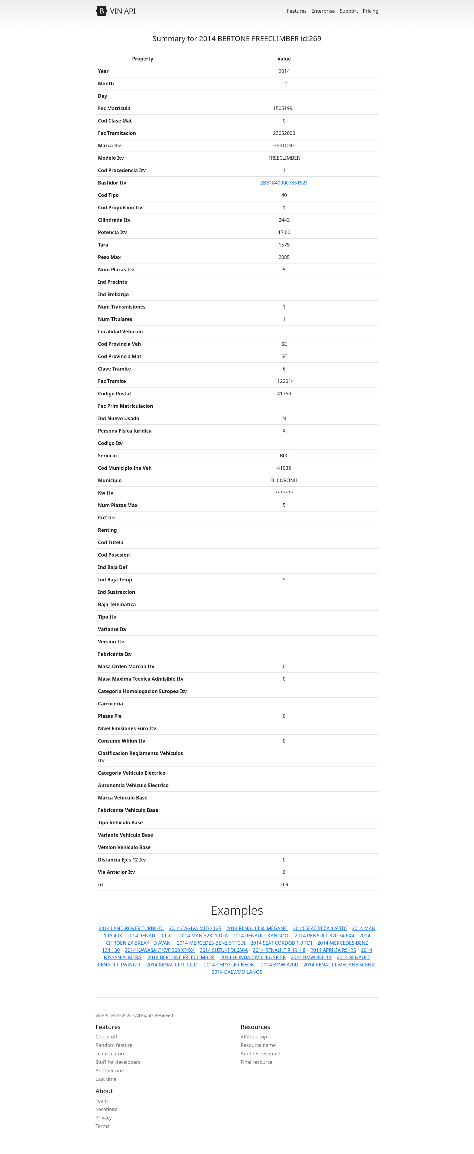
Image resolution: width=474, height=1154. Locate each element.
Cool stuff (106, 1036)
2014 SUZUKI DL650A (224, 950)
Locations (106, 1109)
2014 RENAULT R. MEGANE (257, 928)
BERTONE (284, 145)
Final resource (256, 1062)
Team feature (110, 1053)
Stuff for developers (118, 1062)
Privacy (104, 1117)
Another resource (260, 1053)
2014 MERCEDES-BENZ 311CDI (211, 943)
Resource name (258, 1045)
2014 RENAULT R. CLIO (172, 964)
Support (349, 11)
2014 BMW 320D (279, 964)
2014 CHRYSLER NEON (230, 964)
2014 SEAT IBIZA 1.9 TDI (320, 928)
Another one (110, 1070)
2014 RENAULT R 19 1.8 (279, 950)
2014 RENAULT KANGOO (261, 935)
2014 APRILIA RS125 (333, 950)
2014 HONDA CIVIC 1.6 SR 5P (253, 957)
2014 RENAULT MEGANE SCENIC (339, 964)
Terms (102, 1126)
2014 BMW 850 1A (311, 957)
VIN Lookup (254, 1036)
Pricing (370, 11)
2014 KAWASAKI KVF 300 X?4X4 (160, 950)
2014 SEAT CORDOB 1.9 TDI (281, 943)
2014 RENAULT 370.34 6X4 (324, 935)
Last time (106, 1079)
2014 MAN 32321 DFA (203, 935)
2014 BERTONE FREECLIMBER (181, 957)
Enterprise (323, 11)
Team (102, 1100)
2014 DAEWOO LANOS (237, 972)
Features (297, 11)
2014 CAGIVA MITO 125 (195, 928)
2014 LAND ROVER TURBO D (131, 928)
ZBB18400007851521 (284, 182)
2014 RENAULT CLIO (150, 935)
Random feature (114, 1045)
